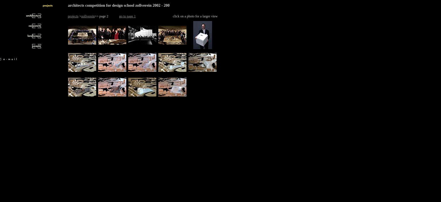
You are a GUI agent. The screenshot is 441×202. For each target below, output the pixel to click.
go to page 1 (127, 16)
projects (73, 16)
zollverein (88, 16)
